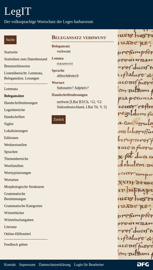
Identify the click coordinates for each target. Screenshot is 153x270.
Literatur (10, 227)
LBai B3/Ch (79, 102)
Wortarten (11, 180)
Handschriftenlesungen (20, 103)
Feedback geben (16, 244)
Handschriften (14, 117)
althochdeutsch (68, 76)
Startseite (11, 52)
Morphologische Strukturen (24, 187)
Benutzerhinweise (17, 66)
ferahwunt (65, 63)
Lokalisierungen (16, 131)
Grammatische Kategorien (23, 206)
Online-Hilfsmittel (17, 234)
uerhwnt (63, 102)
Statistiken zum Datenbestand (25, 59)
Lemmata (11, 89)
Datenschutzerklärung (55, 265)
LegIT (17, 11)
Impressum (27, 265)
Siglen (8, 124)
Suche (10, 40)
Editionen (11, 138)
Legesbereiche (14, 110)
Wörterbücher (14, 213)
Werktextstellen (15, 145)
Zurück (58, 119)
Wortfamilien (13, 166)
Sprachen (11, 152)
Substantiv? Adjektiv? (73, 88)
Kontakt (10, 265)
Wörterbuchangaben (19, 220)
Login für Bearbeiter (89, 265)
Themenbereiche (16, 159)
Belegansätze (14, 96)
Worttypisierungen (17, 173)
